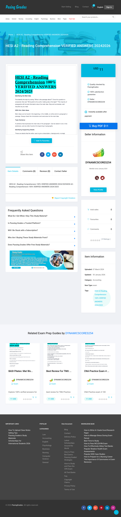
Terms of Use (69, 489)
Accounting (29, 19)
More (59, 19)
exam (14, 384)
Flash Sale (72, 19)
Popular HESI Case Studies (94, 454)
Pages (65, 19)
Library (7, 19)
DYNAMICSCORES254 (79, 333)
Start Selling (66, 7)
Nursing (21, 19)
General (14, 19)
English (37, 19)
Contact (85, 7)
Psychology (44, 19)
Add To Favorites (41, 140)
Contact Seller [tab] (60, 171)
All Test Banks (69, 472)
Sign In (109, 7)
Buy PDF (98, 126)
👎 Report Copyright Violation (63, 198)
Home (10, 35)
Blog (77, 7)
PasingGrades (17, 505)
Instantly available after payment (96, 114)
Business (52, 19)
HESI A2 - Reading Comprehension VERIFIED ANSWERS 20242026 (42, 35)
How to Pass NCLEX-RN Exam (96, 443)
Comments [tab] (29, 171)
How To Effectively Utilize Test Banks (98, 446)
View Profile (98, 190)
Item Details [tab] (13, 171)
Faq (65, 476)
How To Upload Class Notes (19, 430)
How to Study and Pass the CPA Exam (69, 466)
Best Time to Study (91, 441)
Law (44, 434)
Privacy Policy (69, 486)
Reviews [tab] (45, 171)
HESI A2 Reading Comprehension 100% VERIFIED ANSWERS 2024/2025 (101, 298)
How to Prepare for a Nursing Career (98, 457)
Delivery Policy (70, 437)
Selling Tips (12, 433)
